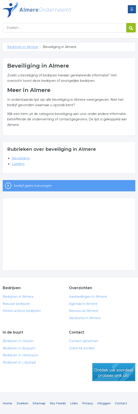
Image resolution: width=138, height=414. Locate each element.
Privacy (87, 403)
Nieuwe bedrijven (16, 304)
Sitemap (39, 403)
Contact (121, 403)
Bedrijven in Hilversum (20, 355)
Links (74, 403)
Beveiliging (20, 158)
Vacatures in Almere (85, 318)
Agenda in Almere (83, 304)
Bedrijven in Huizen (18, 341)
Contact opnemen (83, 341)
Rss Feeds (58, 403)
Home (7, 403)
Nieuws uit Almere (83, 311)
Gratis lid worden (82, 348)
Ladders (18, 164)
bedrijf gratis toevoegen (33, 186)
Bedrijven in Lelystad (19, 362)
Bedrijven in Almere (59, 9)
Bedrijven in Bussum (19, 348)
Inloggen (104, 403)
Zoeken (22, 403)
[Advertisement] (69, 234)
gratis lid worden (113, 372)
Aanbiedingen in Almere (88, 297)
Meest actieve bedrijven (22, 311)
